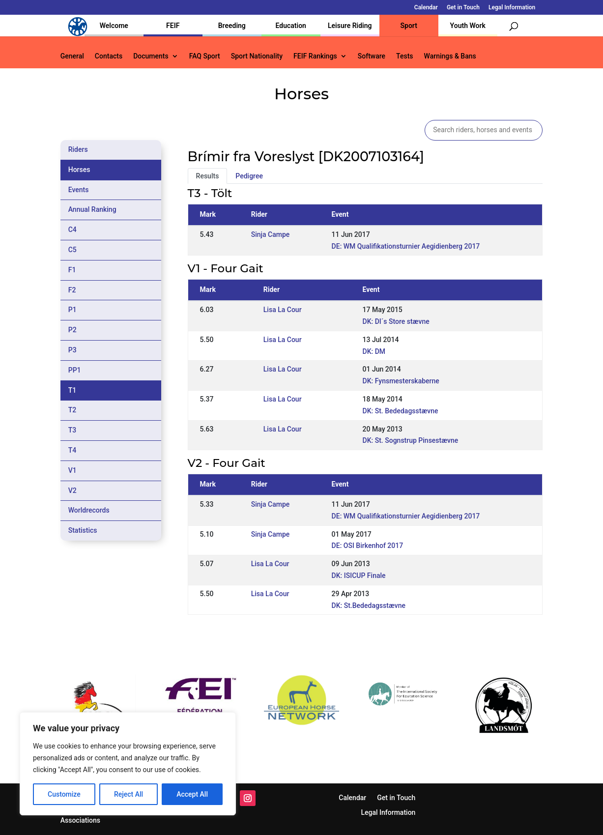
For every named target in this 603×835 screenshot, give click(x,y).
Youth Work (468, 25)
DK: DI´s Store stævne (396, 321)
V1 (72, 470)
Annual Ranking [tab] (92, 209)
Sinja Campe (270, 234)
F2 (72, 290)
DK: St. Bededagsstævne (400, 411)
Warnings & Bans (450, 56)
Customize (64, 794)
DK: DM (374, 351)
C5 (72, 250)
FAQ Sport (204, 56)
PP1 (74, 370)
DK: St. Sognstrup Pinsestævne (411, 440)
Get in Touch (463, 7)
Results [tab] (207, 176)
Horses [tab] (79, 169)
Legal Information (511, 7)
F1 (72, 270)
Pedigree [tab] (249, 176)
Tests (404, 56)
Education (291, 25)
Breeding (232, 25)
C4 (72, 229)
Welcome (114, 25)
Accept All (192, 794)
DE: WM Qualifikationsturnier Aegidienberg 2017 (406, 246)
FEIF (172, 25)
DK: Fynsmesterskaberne (401, 381)
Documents (151, 56)
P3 (72, 350)
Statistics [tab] (82, 530)
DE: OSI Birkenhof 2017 (367, 545)
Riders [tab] (78, 149)
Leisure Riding (350, 25)
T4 (72, 450)
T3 (72, 430)
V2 (72, 490)
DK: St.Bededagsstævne (368, 605)
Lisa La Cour (282, 310)
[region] (128, 763)
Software (371, 56)
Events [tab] (78, 190)
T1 (72, 390)
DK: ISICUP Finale (359, 575)
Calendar (426, 7)
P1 (72, 310)
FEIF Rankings (315, 56)
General (72, 56)
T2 (72, 410)
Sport (409, 25)
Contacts (108, 56)
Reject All (128, 794)
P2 (72, 330)
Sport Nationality (257, 56)
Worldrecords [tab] (89, 510)
